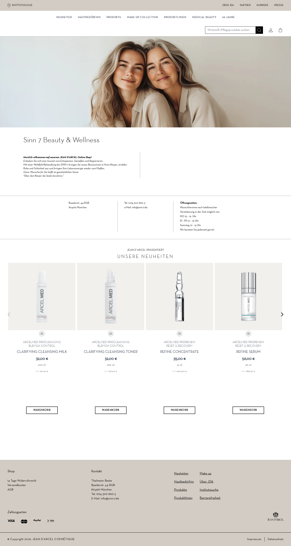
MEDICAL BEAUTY (204, 38)
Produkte (114, 38)
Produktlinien (175, 38)
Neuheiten (181, 473)
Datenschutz (276, 539)
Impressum (254, 539)
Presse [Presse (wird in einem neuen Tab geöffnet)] (279, 5)
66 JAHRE (228, 38)
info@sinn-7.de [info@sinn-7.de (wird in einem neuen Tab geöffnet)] (110, 498)
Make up (205, 473)
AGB (10, 489)
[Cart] (279, 24)
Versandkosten (16, 485)
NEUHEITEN (64, 38)
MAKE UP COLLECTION (142, 38)
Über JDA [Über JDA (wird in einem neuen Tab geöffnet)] (228, 5)
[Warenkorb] (41, 419)
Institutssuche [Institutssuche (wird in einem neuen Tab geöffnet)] (22, 5)
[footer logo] (276, 516)
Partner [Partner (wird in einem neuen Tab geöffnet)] (245, 5)
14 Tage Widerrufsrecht (21, 481)
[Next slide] (282, 323)
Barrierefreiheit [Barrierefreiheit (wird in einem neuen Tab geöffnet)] (210, 498)
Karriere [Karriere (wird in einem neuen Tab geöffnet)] (262, 5)
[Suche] (257, 23)
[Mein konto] (269, 24)
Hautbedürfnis (89, 38)
